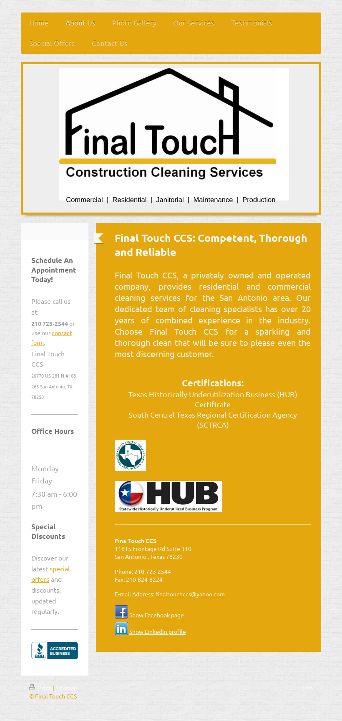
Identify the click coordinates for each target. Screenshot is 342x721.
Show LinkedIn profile (157, 631)
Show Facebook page (156, 614)
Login (305, 687)
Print (41, 687)
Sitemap (66, 687)
